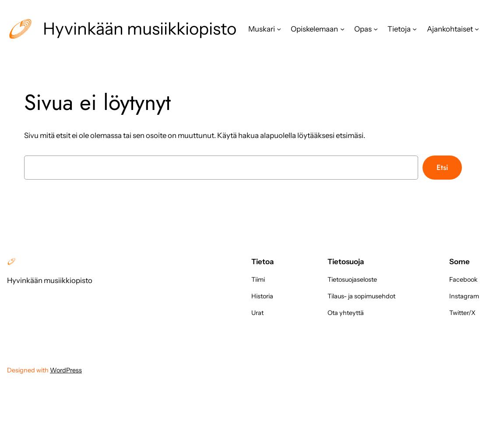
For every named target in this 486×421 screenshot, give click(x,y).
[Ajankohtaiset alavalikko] (477, 29)
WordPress (66, 370)
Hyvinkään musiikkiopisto (139, 28)
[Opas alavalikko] (375, 29)
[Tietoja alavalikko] (414, 29)
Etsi (442, 167)
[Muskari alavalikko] (279, 29)
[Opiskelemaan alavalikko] (342, 29)
